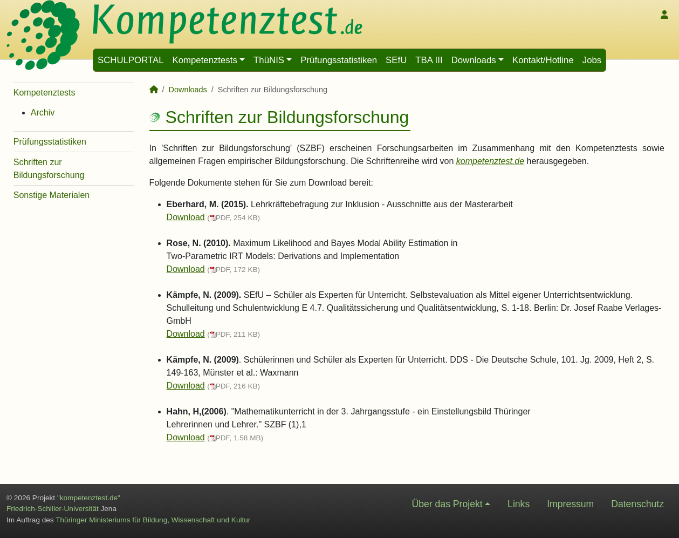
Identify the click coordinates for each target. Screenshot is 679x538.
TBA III (428, 60)
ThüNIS (268, 60)
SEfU (396, 60)
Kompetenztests (204, 60)
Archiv (42, 112)
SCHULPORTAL (130, 60)
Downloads (473, 60)
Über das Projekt (447, 504)
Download (186, 217)
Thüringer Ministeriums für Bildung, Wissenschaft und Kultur (153, 520)
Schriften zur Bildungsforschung (49, 169)
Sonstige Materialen (51, 195)
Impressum (570, 504)
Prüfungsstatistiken (338, 60)
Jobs (591, 60)
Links (518, 504)
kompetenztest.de (490, 161)
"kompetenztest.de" (88, 498)
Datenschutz (637, 504)
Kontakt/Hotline (543, 60)
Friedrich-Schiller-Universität (52, 509)
